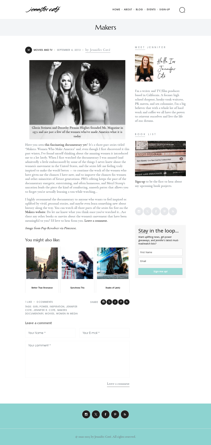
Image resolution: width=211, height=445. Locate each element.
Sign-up (140, 181)
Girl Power (40, 306)
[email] (160, 261)
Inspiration (57, 306)
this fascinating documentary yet (66, 144)
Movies (49, 313)
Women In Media (67, 313)
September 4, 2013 (69, 50)
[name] (160, 252)
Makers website (35, 212)
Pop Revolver (50, 228)
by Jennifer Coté (97, 49)
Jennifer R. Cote (44, 310)
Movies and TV (38, 50)
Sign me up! (161, 271)
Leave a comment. (96, 220)
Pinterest (70, 228)
